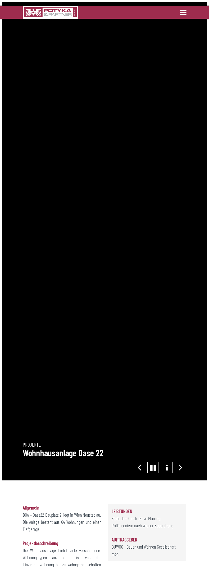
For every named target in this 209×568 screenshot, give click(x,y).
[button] (180, 467)
